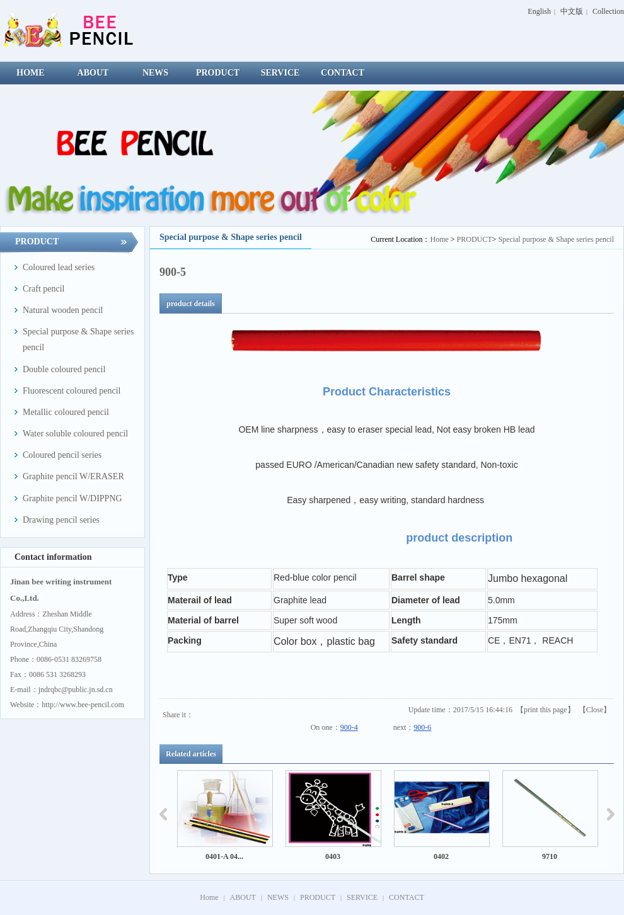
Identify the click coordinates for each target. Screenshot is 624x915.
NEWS (278, 897)
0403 (332, 856)
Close (594, 709)
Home (439, 239)
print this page (545, 709)
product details (190, 303)
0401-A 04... (224, 856)
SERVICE (362, 897)
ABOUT (243, 897)
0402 (441, 856)
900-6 (422, 727)
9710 (549, 856)
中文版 (571, 11)
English (539, 11)
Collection (608, 11)
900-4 (349, 727)
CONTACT (406, 897)
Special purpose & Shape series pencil (556, 239)
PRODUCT (474, 239)
